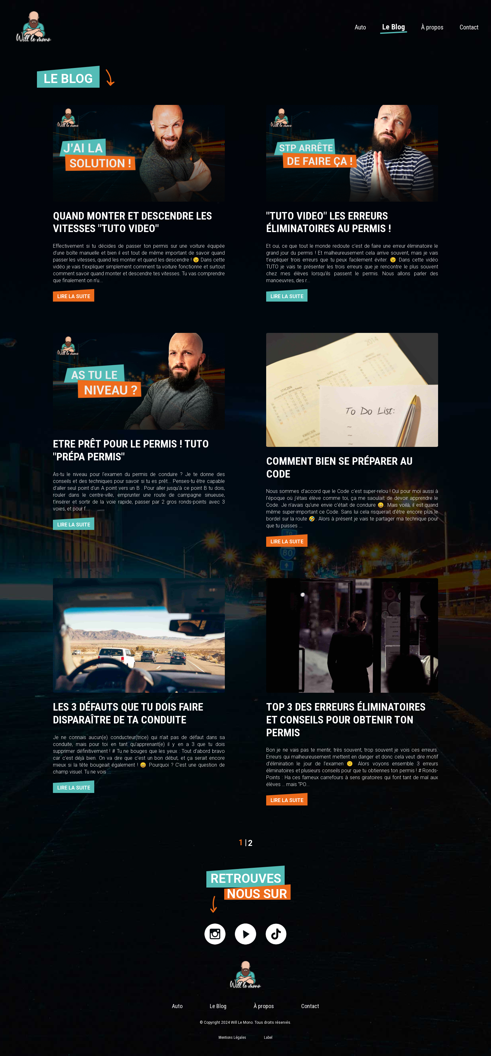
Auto (360, 27)
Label (268, 1037)
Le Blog (393, 27)
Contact (469, 27)
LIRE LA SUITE (73, 296)
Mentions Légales (232, 1037)
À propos (432, 27)
